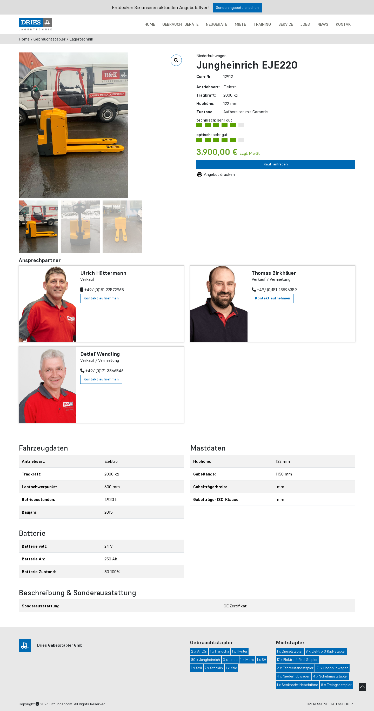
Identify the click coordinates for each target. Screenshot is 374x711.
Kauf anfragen (276, 164)
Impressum (317, 704)
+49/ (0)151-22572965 (102, 289)
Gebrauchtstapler (49, 39)
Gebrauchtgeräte (180, 24)
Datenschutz (341, 704)
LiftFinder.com (61, 704)
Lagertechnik (81, 39)
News (322, 24)
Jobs (305, 24)
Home (149, 24)
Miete (240, 24)
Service (285, 24)
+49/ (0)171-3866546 (102, 370)
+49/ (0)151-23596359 (274, 289)
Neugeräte (216, 24)
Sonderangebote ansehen (237, 7)
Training (262, 24)
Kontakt (344, 24)
